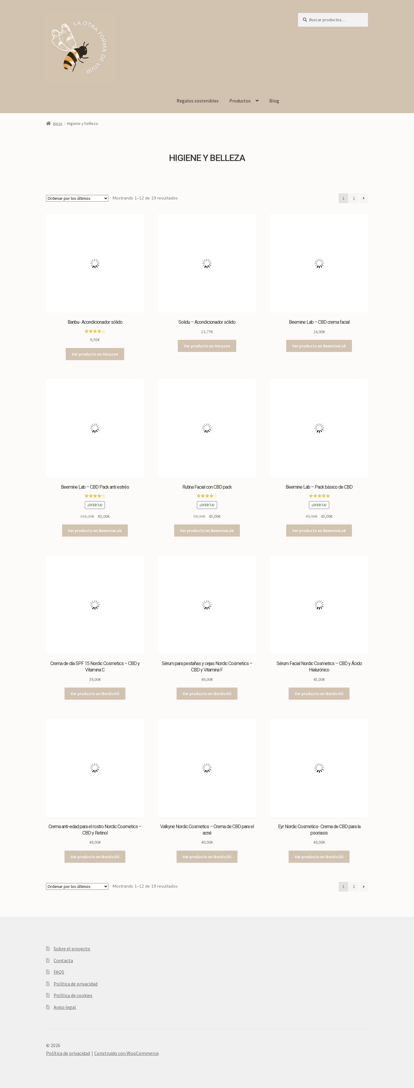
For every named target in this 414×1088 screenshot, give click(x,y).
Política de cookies (73, 995)
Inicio (57, 123)
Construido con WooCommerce (126, 1053)
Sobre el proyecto (72, 949)
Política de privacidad (76, 984)
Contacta (63, 960)
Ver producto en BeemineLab (319, 346)
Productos (240, 101)
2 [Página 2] (354, 198)
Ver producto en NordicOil (95, 693)
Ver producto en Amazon (95, 354)
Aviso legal (65, 1007)
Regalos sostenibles (198, 101)
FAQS (59, 972)
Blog (274, 101)
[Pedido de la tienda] (77, 198)
